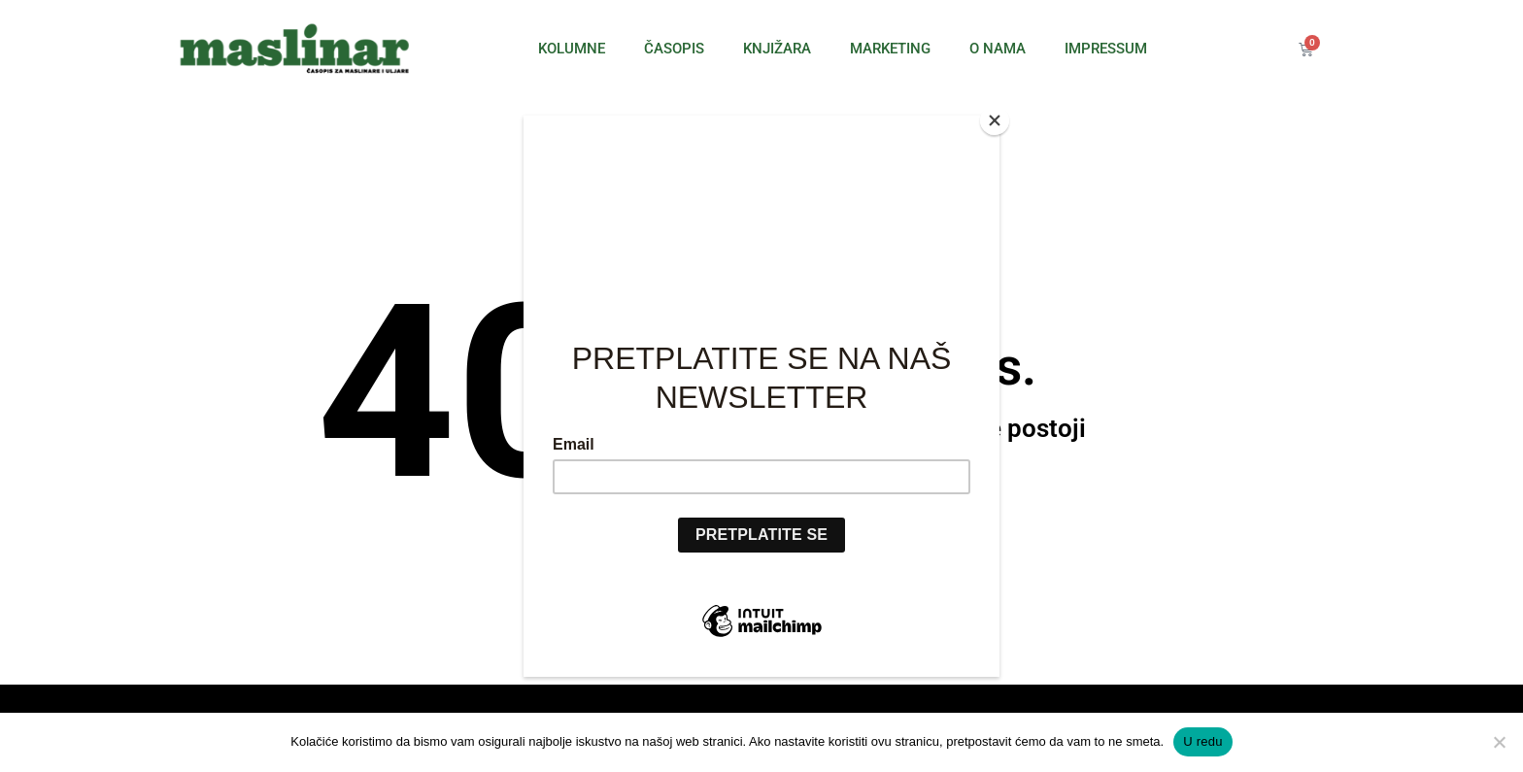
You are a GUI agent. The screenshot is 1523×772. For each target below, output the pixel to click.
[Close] (994, 120)
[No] (1498, 742)
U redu (1203, 741)
